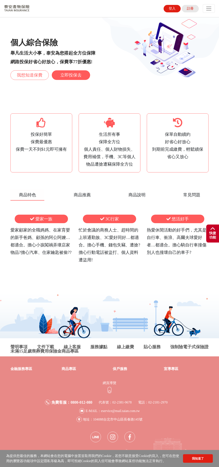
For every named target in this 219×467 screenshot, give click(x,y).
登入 (172, 8)
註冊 (190, 8)
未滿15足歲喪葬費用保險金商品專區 (44, 351)
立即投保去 (71, 75)
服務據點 (98, 346)
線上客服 (72, 346)
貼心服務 (152, 346)
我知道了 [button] (198, 458)
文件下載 (45, 346)
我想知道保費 (29, 75)
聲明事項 (18, 346)
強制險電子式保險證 (189, 346)
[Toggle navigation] (209, 8)
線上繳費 (125, 346)
